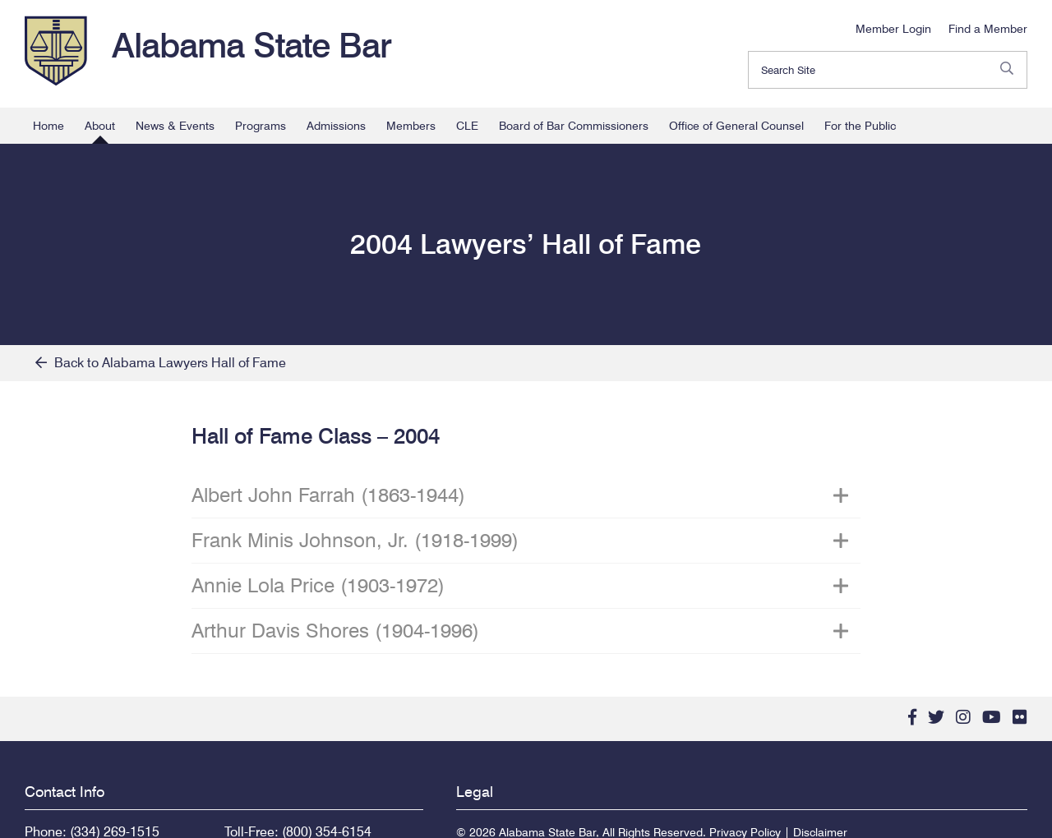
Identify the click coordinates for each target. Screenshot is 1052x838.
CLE (467, 125)
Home (48, 125)
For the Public (860, 125)
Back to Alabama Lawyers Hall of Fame (160, 363)
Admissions (336, 125)
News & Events (175, 125)
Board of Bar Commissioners (573, 125)
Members (411, 125)
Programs (260, 125)
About (100, 125)
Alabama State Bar (251, 45)
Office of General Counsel (736, 125)
